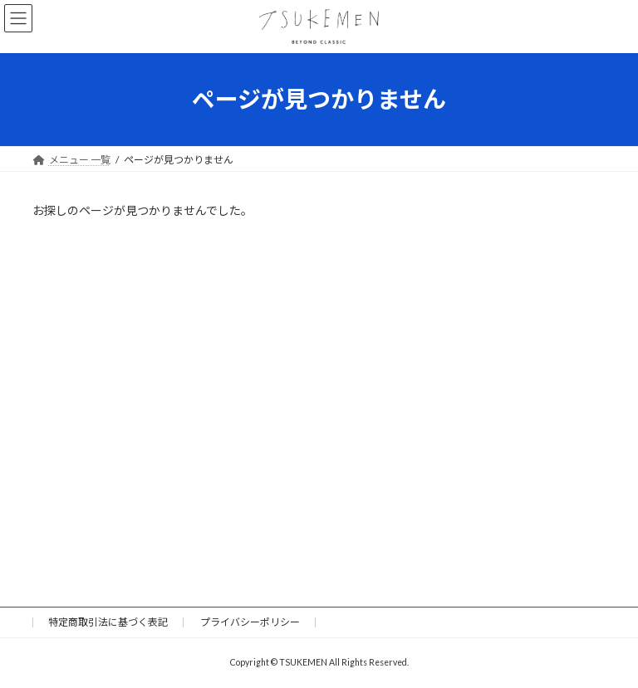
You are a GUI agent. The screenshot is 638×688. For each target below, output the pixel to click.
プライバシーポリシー (250, 622)
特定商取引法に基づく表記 (108, 622)
